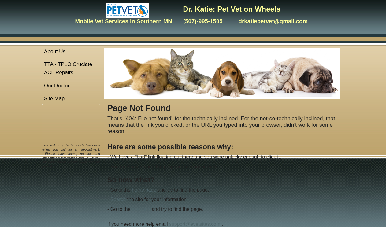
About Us (54, 51)
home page (144, 189)
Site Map (54, 98)
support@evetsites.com (194, 224)
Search (118, 199)
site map (141, 209)
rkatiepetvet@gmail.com (275, 21)
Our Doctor (56, 86)
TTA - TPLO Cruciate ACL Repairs (68, 68)
